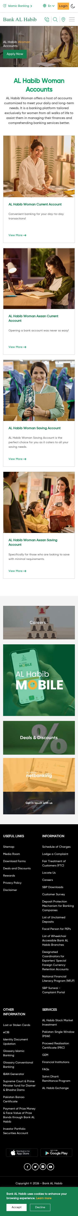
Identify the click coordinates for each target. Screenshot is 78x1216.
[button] (50, 6)
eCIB (6, 1032)
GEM (45, 1055)
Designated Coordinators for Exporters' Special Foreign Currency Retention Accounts (55, 961)
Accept (16, 1207)
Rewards (9, 875)
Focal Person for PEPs (56, 929)
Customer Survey (53, 894)
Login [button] (63, 6)
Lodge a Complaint (55, 854)
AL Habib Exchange (55, 1088)
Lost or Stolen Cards (16, 1025)
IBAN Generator (13, 1074)
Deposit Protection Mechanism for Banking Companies (58, 906)
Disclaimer (10, 890)
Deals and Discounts (17, 868)
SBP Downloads (52, 887)
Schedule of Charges (56, 846)
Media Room (11, 854)
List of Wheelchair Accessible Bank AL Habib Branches (55, 940)
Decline (40, 1207)
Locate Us (49, 872)
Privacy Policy (12, 882)
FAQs (45, 1069)
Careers (47, 880)
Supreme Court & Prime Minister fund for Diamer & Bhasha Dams (19, 1085)
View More (17, 235)
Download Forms (14, 861)
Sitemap (8, 846)
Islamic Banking (18, 5)
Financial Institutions (55, 1062)
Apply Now (15, 54)
